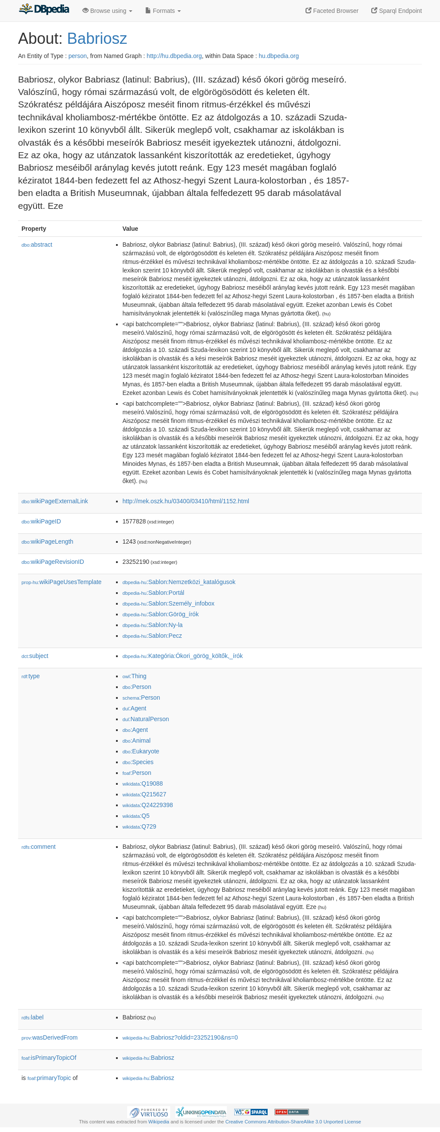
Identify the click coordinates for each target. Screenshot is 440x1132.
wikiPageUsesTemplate (61, 581)
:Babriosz (148, 1057)
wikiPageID (41, 521)
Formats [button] (163, 10)
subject (34, 655)
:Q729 (139, 826)
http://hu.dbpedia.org (174, 55)
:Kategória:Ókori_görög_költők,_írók (182, 655)
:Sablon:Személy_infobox (168, 603)
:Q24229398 (147, 805)
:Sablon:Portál (153, 592)
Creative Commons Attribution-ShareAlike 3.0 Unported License (293, 1121)
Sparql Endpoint (396, 10)
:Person (136, 686)
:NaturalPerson (145, 719)
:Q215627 (144, 794)
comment (38, 846)
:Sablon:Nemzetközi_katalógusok (178, 581)
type (30, 676)
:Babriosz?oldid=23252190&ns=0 (180, 1037)
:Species (137, 762)
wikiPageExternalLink (54, 501)
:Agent (134, 708)
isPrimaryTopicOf (48, 1057)
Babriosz (97, 38)
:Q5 (136, 815)
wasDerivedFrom (49, 1037)
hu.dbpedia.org (279, 55)
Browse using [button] (107, 10)
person (77, 55)
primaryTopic (49, 1077)
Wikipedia (158, 1121)
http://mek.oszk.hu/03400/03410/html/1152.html (185, 501)
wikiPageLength (47, 541)
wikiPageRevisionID (52, 561)
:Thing (134, 676)
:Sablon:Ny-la (152, 624)
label (32, 1017)
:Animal (136, 740)
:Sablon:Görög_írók (160, 614)
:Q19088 (142, 783)
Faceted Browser (332, 10)
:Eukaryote (140, 751)
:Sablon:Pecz (152, 635)
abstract (36, 244)
